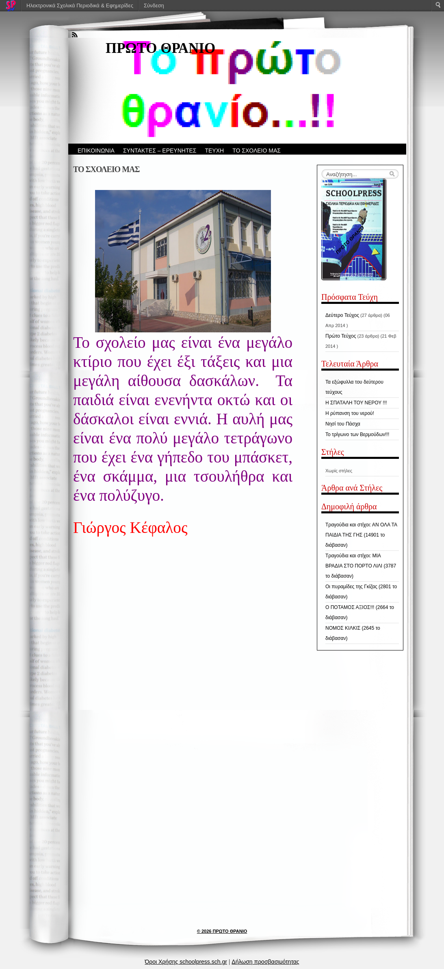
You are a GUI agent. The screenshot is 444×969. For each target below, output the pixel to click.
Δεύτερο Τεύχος (342, 315)
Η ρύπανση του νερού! (349, 413)
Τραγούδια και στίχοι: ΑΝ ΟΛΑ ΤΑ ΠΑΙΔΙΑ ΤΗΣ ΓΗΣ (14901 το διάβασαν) (361, 535)
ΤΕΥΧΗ (214, 150)
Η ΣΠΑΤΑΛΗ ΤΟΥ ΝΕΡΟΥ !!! (356, 403)
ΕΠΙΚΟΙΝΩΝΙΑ (96, 150)
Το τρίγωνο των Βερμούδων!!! (357, 434)
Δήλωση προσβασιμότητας (265, 961)
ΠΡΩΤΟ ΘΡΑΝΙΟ (160, 48)
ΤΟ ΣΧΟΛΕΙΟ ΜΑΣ (256, 150)
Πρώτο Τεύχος (340, 336)
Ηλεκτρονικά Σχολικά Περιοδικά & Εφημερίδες (79, 5)
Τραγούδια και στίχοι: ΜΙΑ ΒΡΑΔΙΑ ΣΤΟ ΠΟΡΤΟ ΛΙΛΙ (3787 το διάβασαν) (360, 566)
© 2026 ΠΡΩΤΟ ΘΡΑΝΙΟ (222, 931)
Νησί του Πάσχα (342, 424)
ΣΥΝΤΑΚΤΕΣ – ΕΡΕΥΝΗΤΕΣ (160, 150)
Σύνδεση (154, 5)
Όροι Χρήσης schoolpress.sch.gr (186, 961)
